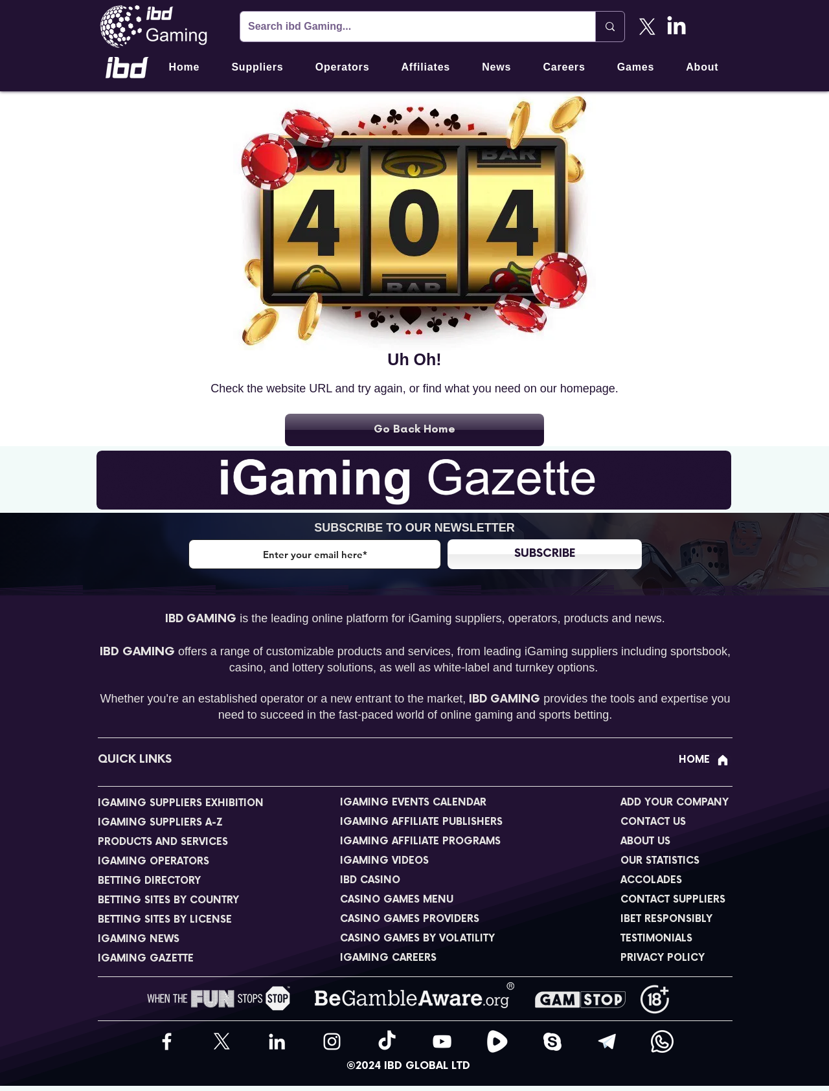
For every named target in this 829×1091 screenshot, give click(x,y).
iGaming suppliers (454, 618)
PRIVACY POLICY (662, 958)
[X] (647, 27)
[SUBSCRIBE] (545, 554)
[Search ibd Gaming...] (408, 26)
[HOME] (704, 760)
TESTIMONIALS (656, 938)
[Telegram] (607, 1041)
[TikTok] (387, 1041)
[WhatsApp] (662, 1041)
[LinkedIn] (676, 27)
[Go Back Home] (414, 430)
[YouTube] (442, 1041)
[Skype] (552, 1041)
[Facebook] (166, 1041)
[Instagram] (332, 1041)
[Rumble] (497, 1041)
